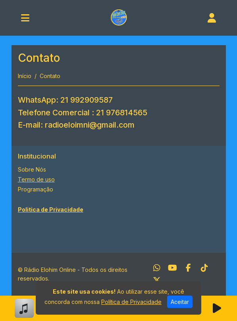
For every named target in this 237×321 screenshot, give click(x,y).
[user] (212, 17)
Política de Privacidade (131, 301)
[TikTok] (204, 268)
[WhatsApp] (156, 268)
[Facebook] (188, 268)
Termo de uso (36, 179)
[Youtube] (172, 268)
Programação (35, 189)
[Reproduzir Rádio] (217, 308)
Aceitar (180, 301)
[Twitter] (157, 280)
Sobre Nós (32, 169)
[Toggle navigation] (25, 17)
